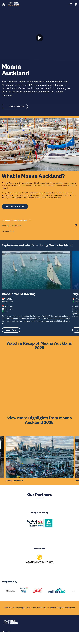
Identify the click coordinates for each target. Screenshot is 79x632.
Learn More (11, 330)
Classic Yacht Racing (18, 294)
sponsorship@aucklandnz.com (62, 607)
